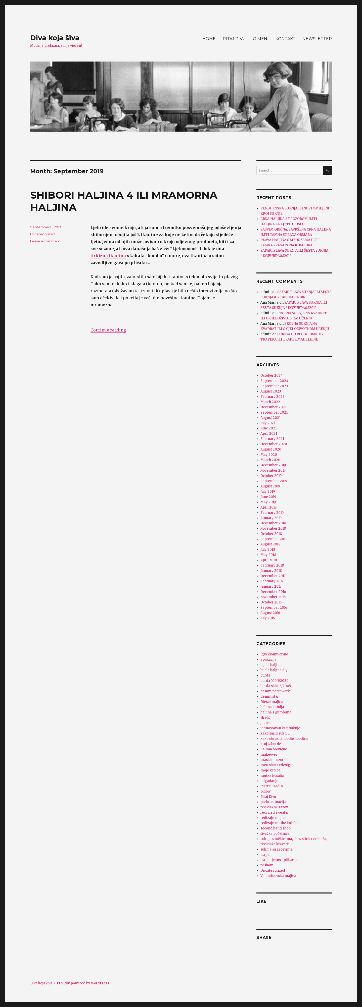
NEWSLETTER (317, 38)
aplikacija (268, 659)
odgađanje (269, 781)
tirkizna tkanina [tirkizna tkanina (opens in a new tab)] (108, 255)
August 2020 (270, 449)
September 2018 (273, 539)
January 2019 (271, 518)
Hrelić (265, 717)
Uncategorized (42, 234)
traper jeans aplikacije (279, 860)
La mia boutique (273, 749)
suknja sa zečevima (276, 849)
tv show (266, 865)
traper (265, 855)
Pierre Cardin (271, 786)
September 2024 (274, 381)
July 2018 (267, 549)
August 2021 (270, 418)
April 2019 (268, 507)
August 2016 (270, 613)
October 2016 (271, 602)
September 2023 (274, 386)
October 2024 (271, 375)
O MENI (260, 38)
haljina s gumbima (275, 712)
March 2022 (270, 402)
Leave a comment (45, 241)
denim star (269, 696)
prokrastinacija (273, 802)
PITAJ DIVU (234, 38)
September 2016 (273, 607)
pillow (265, 791)
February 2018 (272, 565)
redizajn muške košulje (279, 823)
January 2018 (271, 571)
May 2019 (268, 502)
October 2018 (271, 534)
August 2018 (270, 544)
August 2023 (270, 391)
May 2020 (268, 455)
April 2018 (268, 560)
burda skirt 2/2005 (275, 686)
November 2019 (273, 470)
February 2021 (272, 439)
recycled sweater (274, 812)
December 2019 (273, 465)
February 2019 (272, 513)
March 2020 (270, 460)
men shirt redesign (276, 765)
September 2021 (274, 412)
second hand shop (275, 828)
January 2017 (270, 586)
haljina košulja (272, 707)
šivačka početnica (275, 833)
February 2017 (271, 581)
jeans (264, 723)
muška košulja (272, 775)
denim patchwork (275, 691)
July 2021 (267, 423)
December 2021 (273, 407)
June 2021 (268, 428)
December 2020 (273, 444)
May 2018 (268, 555)
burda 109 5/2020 (274, 681)
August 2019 (270, 486)
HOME (209, 38)
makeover (268, 754)
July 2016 (267, 618)
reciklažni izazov (274, 807)
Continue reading (108, 329)
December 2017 (273, 576)
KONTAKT (285, 38)
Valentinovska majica (278, 876)
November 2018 (273, 528)
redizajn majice (273, 818)
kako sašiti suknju (275, 733)
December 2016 (273, 592)
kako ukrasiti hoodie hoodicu (284, 739)
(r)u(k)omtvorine (274, 654)
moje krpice (270, 770)
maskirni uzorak (274, 760)
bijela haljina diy (274, 670)
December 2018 (273, 523)
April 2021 (268, 433)
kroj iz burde (270, 744)
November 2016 (273, 597)
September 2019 (273, 481)
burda (265, 675)
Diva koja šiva (54, 37)
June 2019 (268, 497)
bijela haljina (271, 665)
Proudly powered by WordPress (83, 983)
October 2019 (271, 476)
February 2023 (272, 397)
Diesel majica (271, 702)
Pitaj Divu (268, 797)
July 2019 (267, 491)
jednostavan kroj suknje (280, 728)
